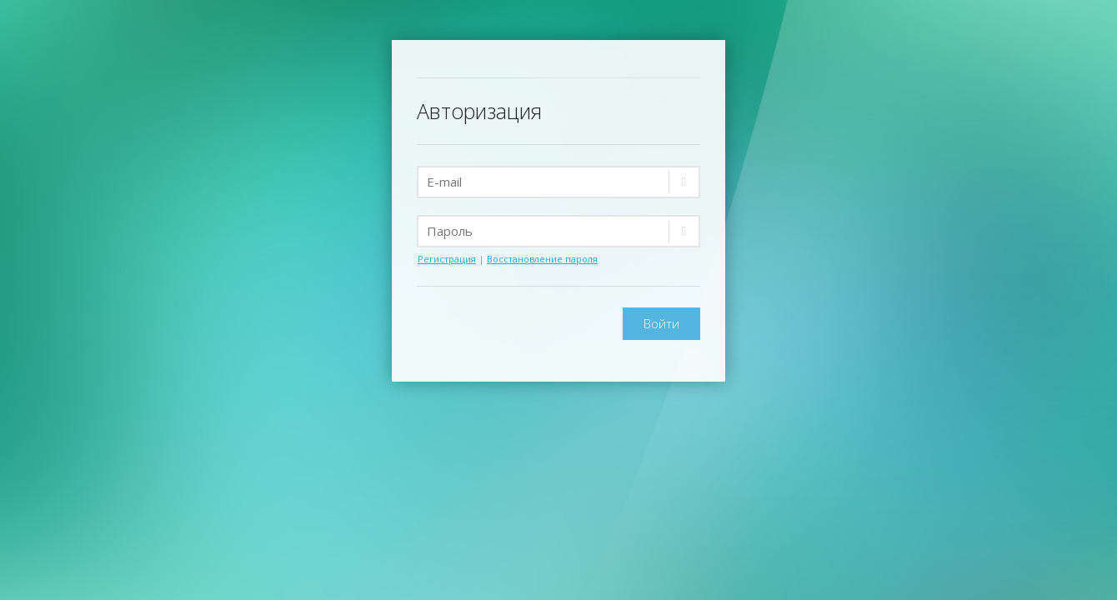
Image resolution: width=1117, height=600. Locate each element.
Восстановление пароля (542, 258)
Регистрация (447, 258)
